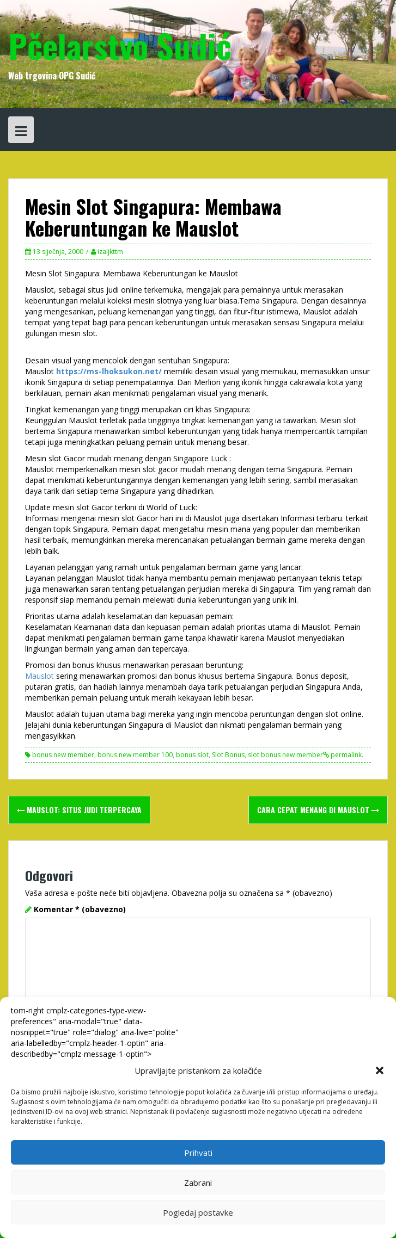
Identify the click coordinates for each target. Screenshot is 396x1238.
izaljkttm (110, 251)
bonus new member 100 (135, 754)
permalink (345, 754)
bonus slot (192, 754)
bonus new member (63, 754)
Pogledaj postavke (198, 1212)
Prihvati (198, 1152)
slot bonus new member (285, 754)
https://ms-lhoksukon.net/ (109, 371)
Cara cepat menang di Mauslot (318, 809)
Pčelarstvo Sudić (119, 45)
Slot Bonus (228, 754)
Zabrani (198, 1182)
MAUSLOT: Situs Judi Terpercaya (79, 809)
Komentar (80, 909)
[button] (379, 1070)
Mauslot (40, 676)
